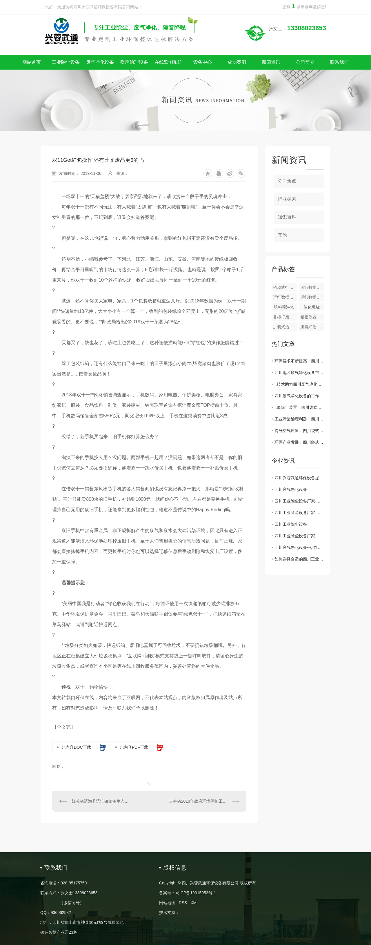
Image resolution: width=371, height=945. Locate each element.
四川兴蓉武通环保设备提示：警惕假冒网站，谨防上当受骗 (299, 478)
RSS (183, 902)
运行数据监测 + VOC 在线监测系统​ (285, 297)
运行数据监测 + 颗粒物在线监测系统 (312, 297)
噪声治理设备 (134, 62)
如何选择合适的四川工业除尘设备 (299, 559)
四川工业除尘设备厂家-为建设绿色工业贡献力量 (299, 512)
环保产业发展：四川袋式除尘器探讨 (299, 442)
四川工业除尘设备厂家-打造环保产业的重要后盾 (299, 501)
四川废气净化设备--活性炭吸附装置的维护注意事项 (299, 547)
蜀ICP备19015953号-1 (195, 892)
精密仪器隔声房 (312, 317)
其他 (282, 235)
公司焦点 (287, 181)
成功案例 (237, 62)
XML (194, 902)
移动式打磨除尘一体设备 (285, 287)
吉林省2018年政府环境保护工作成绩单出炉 (204, 801)
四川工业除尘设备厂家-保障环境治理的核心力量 (299, 536)
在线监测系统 (168, 62)
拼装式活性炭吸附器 (285, 326)
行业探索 (287, 199)
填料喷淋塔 (284, 307)
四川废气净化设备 (290, 489)
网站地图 (167, 902)
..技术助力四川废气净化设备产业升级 (299, 384)
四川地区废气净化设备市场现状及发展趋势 (299, 372)
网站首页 (31, 62)
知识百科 (287, 217)
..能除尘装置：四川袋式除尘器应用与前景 (299, 407)
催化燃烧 (311, 307)
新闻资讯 (271, 62)
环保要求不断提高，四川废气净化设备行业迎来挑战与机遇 (299, 361)
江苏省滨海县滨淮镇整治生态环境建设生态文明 (101, 801)
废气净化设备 (100, 62)
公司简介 (305, 62)
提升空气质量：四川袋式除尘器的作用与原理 (299, 430)
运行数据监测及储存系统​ (312, 287)
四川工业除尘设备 (290, 524)
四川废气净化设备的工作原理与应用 (299, 395)
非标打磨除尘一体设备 (285, 317)
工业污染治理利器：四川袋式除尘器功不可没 (299, 419)
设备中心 (202, 62)
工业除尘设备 (66, 62)
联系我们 (339, 62)
